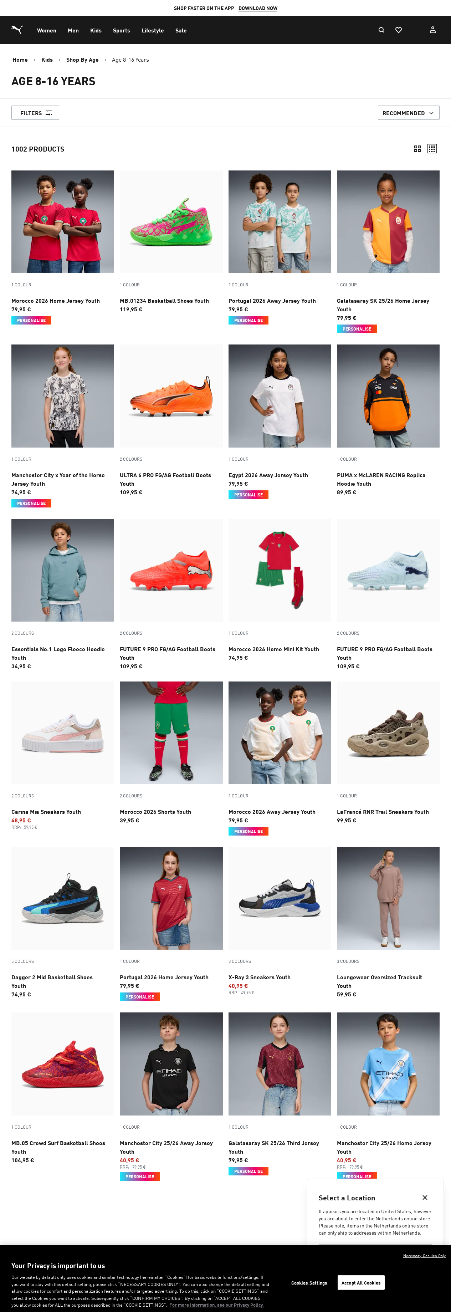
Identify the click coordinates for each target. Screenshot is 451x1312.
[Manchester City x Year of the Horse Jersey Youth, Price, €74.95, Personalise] (62, 425)
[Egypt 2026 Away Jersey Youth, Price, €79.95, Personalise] (280, 421)
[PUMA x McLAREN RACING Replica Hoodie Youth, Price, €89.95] (388, 420)
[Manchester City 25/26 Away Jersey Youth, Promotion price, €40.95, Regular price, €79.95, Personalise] (171, 1096)
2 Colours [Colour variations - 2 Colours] (131, 459)
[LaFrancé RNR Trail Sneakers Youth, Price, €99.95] (388, 752)
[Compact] (417, 149)
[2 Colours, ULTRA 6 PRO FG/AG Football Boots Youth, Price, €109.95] (171, 420)
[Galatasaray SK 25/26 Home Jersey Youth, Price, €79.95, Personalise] (388, 251)
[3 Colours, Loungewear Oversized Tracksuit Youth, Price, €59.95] (388, 922)
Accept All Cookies (361, 1282)
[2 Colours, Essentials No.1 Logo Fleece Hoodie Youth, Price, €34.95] (62, 594)
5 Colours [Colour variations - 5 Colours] (22, 961)
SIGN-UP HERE (315, 7)
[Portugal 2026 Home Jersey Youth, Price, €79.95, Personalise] (171, 924)
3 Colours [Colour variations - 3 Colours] (240, 961)
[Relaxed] (432, 148)
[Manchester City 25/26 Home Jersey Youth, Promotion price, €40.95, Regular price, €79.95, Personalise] (388, 1096)
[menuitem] (46, 30)
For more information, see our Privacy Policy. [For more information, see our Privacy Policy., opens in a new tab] (216, 1304)
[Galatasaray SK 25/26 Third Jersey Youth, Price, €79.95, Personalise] (280, 1093)
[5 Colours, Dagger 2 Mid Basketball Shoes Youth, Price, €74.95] (62, 922)
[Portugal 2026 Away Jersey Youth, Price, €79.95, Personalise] (280, 247)
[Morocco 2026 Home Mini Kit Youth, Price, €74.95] (280, 590)
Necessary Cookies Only (424, 1255)
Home (20, 59)
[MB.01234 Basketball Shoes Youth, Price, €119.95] (171, 241)
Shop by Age (82, 59)
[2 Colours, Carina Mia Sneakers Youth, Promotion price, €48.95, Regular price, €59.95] (62, 755)
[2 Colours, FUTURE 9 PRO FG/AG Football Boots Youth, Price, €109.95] (171, 594)
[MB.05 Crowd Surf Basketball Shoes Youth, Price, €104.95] (62, 1088)
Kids (47, 59)
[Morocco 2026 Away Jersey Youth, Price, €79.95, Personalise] (280, 758)
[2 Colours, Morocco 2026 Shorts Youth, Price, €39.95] (171, 752)
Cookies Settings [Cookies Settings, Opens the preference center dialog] (309, 1282)
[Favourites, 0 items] (398, 30)
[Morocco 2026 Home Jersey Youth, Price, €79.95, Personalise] (62, 247)
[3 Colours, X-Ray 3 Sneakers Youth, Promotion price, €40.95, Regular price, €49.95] (280, 921)
